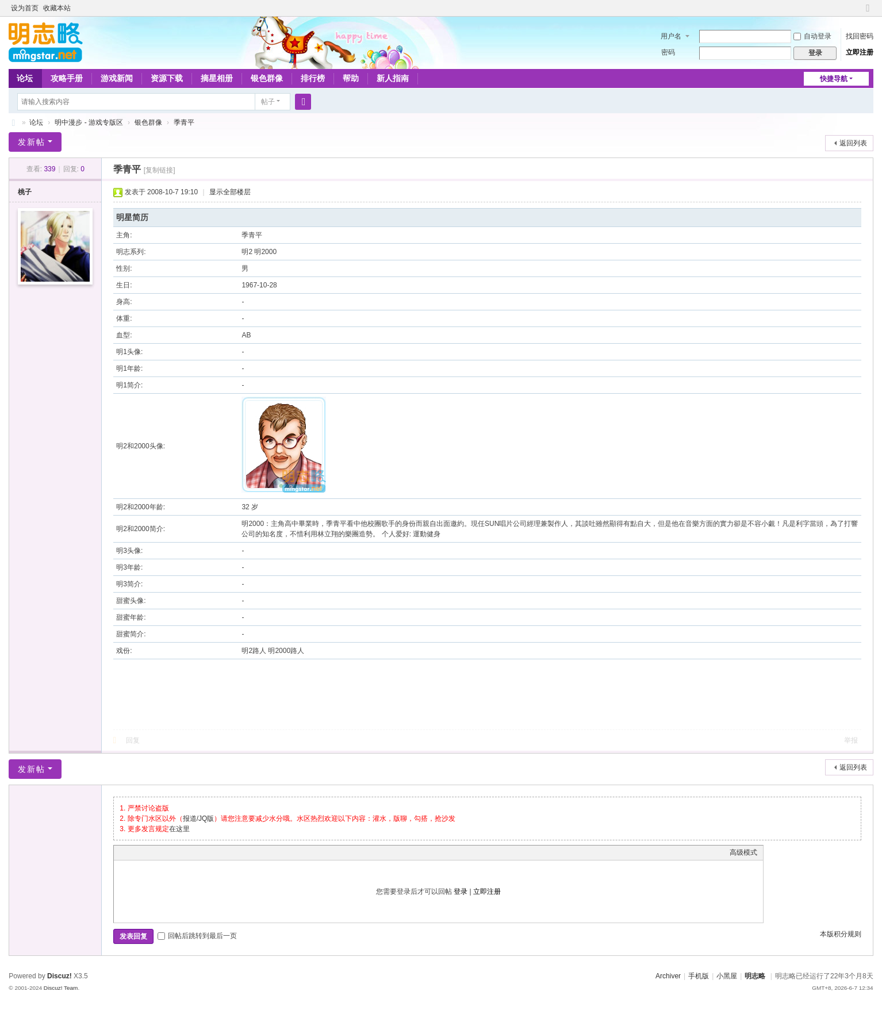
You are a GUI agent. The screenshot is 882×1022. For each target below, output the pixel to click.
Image (148, 852)
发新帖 (31, 142)
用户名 (671, 36)
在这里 (179, 829)
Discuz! (59, 976)
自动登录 (812, 36)
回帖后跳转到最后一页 (197, 936)
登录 (460, 891)
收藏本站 (57, 8)
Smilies (206, 852)
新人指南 (393, 78)
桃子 (25, 192)
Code (191, 852)
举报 (851, 740)
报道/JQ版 (198, 818)
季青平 (184, 122)
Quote (177, 852)
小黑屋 (726, 976)
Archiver (668, 976)
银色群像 (267, 78)
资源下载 (167, 78)
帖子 (268, 102)
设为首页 (25, 8)
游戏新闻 (117, 78)
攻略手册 (67, 78)
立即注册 (859, 52)
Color (134, 852)
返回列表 (853, 143)
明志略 (755, 976)
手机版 (698, 976)
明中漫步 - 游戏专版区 (89, 122)
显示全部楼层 (230, 192)
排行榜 (313, 78)
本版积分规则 (840, 934)
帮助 (351, 78)
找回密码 (859, 36)
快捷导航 (834, 79)
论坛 (25, 78)
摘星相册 (217, 78)
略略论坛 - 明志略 (13, 122)
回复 (133, 740)
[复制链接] (159, 170)
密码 (668, 52)
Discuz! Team (61, 988)
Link (162, 852)
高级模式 (743, 852)
